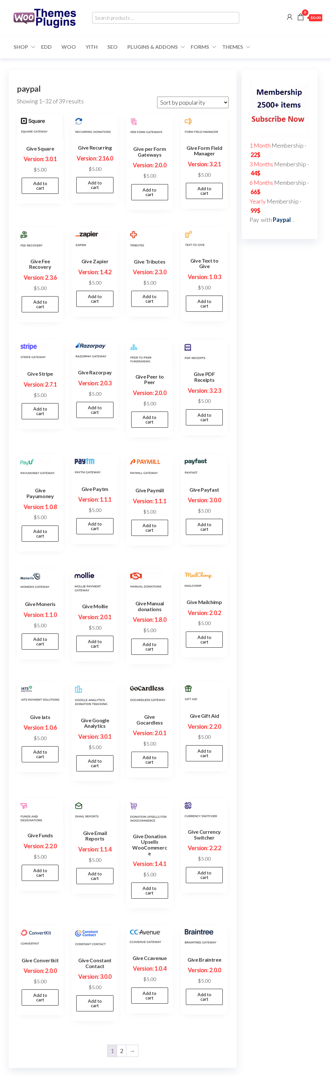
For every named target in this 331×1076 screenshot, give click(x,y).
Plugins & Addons (152, 47)
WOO (68, 47)
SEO (112, 47)
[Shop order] (193, 102)
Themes (232, 47)
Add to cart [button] (40, 186)
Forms (200, 47)
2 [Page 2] (121, 1050)
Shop (21, 47)
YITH (92, 47)
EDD (46, 47)
